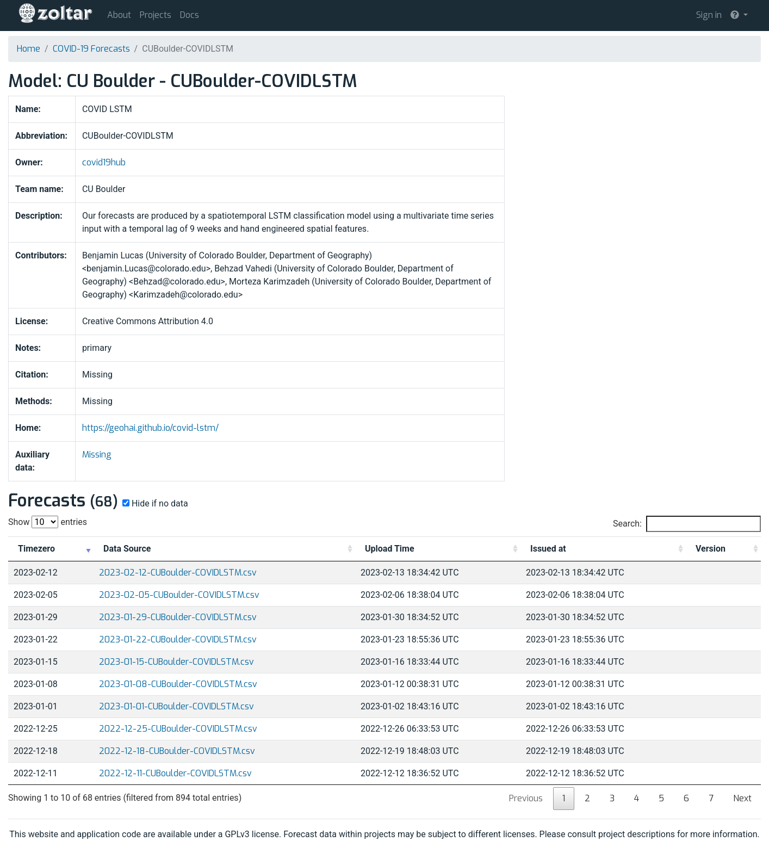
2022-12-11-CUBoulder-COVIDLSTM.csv (175, 773)
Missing (96, 454)
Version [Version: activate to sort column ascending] (710, 548)
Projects (155, 15)
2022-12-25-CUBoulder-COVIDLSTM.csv (178, 728)
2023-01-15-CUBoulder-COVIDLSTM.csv (176, 661)
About (119, 15)
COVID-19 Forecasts (91, 48)
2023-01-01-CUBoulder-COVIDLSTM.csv (176, 706)
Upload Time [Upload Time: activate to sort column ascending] (389, 548)
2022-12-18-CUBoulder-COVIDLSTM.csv (177, 751)
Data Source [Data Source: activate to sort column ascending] (127, 548)
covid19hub (104, 162)
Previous (526, 798)
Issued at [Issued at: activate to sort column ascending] (548, 548)
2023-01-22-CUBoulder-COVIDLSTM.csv (178, 639)
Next (742, 798)
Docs (189, 15)
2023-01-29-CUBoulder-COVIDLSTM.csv (178, 617)
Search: (687, 524)
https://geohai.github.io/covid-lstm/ (150, 428)
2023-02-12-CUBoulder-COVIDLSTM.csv (178, 572)
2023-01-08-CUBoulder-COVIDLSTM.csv (178, 684)
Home (28, 48)
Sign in (709, 15)
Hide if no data (154, 503)
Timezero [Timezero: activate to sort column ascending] (36, 548)
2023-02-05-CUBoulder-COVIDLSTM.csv (179, 595)
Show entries (47, 522)
